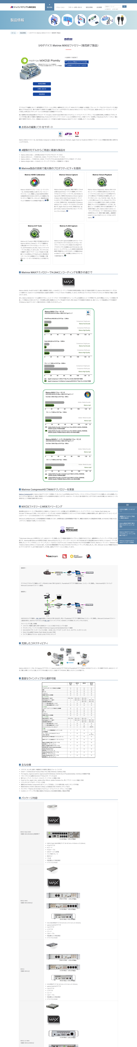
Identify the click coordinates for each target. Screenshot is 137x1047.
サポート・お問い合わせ (75, 7)
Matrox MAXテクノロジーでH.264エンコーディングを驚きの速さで (127, 533)
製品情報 (49, 7)
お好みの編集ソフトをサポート (127, 510)
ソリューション (60, 7)
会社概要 (99, 7)
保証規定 (42, 94)
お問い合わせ (42, 89)
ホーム (13, 33)
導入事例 (115, 9)
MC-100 (38, 618)
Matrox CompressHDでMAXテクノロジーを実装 (126, 541)
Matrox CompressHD (25, 494)
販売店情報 (89, 7)
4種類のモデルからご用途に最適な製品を (127, 517)
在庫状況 (108, 9)
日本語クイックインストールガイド (76, 65)
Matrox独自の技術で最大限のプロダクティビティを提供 (127, 525)
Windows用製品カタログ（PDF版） (77, 62)
